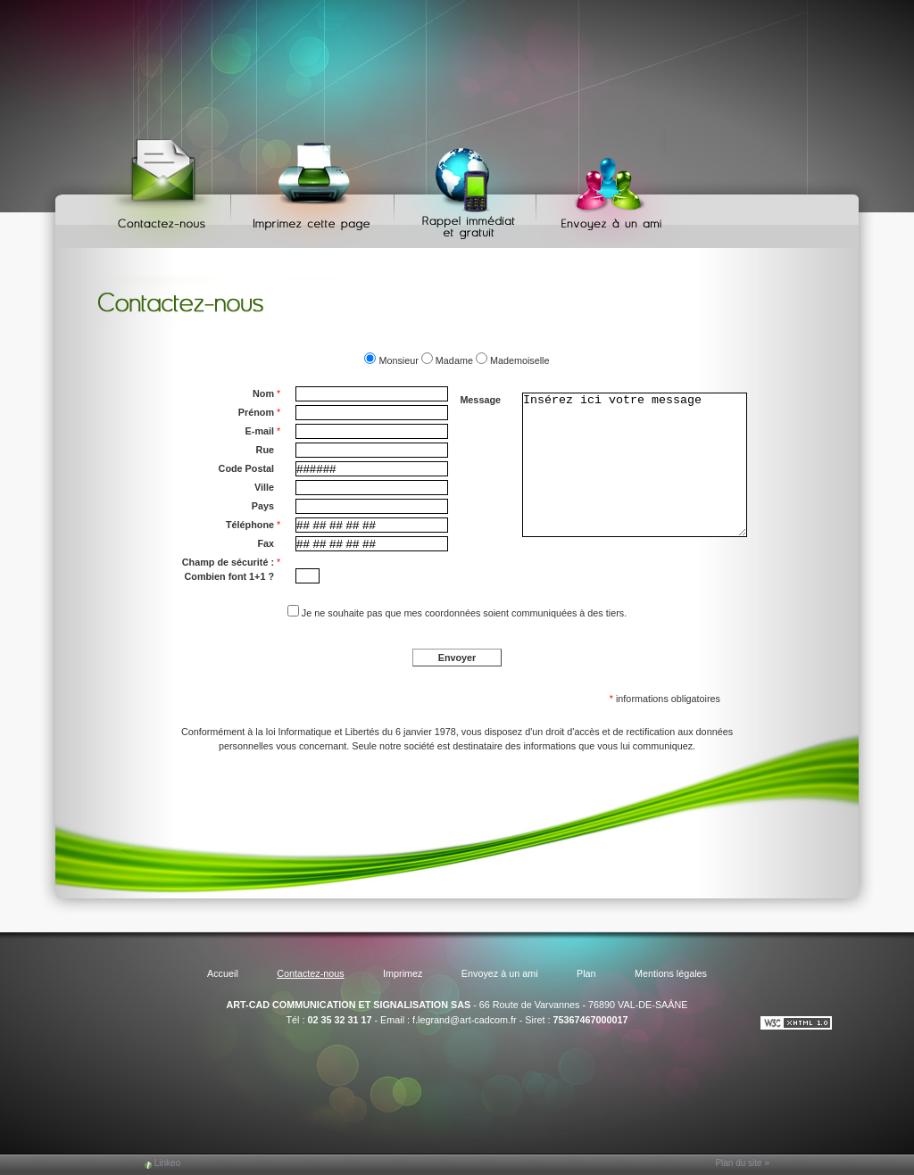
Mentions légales (671, 973)
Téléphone (253, 524)
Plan (586, 973)
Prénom (259, 412)
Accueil (222, 973)
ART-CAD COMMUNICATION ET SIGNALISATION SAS (348, 1004)
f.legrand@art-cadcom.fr (464, 1019)
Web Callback (467, 188)
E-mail (263, 431)
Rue (265, 449)
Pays (263, 506)
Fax (265, 543)
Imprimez (315, 188)
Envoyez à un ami (603, 188)
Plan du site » (742, 1163)
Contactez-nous (165, 188)
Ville (264, 487)
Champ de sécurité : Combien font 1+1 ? (231, 568)
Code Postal (246, 468)
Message (480, 399)
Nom (266, 393)
